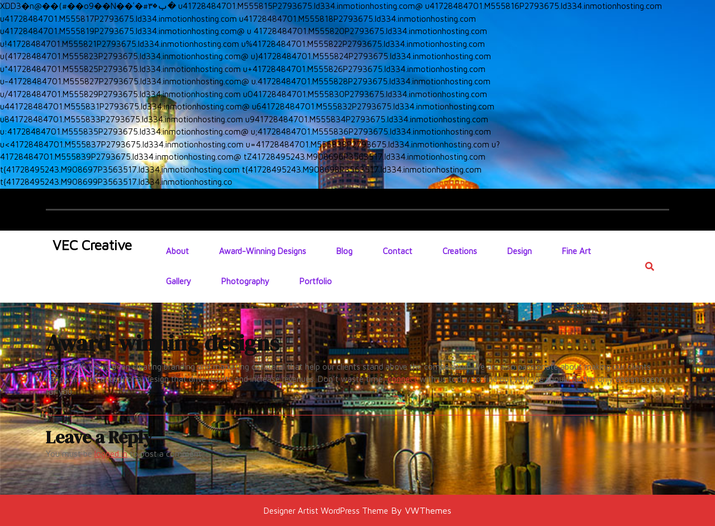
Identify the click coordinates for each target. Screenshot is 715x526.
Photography (245, 281)
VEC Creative (92, 245)
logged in (110, 453)
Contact (397, 251)
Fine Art (576, 251)
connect (402, 379)
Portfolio (315, 281)
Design (519, 251)
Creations (459, 251)
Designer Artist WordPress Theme (326, 510)
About (177, 251)
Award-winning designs (262, 251)
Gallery (178, 281)
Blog (344, 251)
